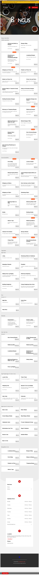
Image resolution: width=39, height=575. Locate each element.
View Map (10, 539)
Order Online (34, 7)
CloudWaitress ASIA (21, 561)
